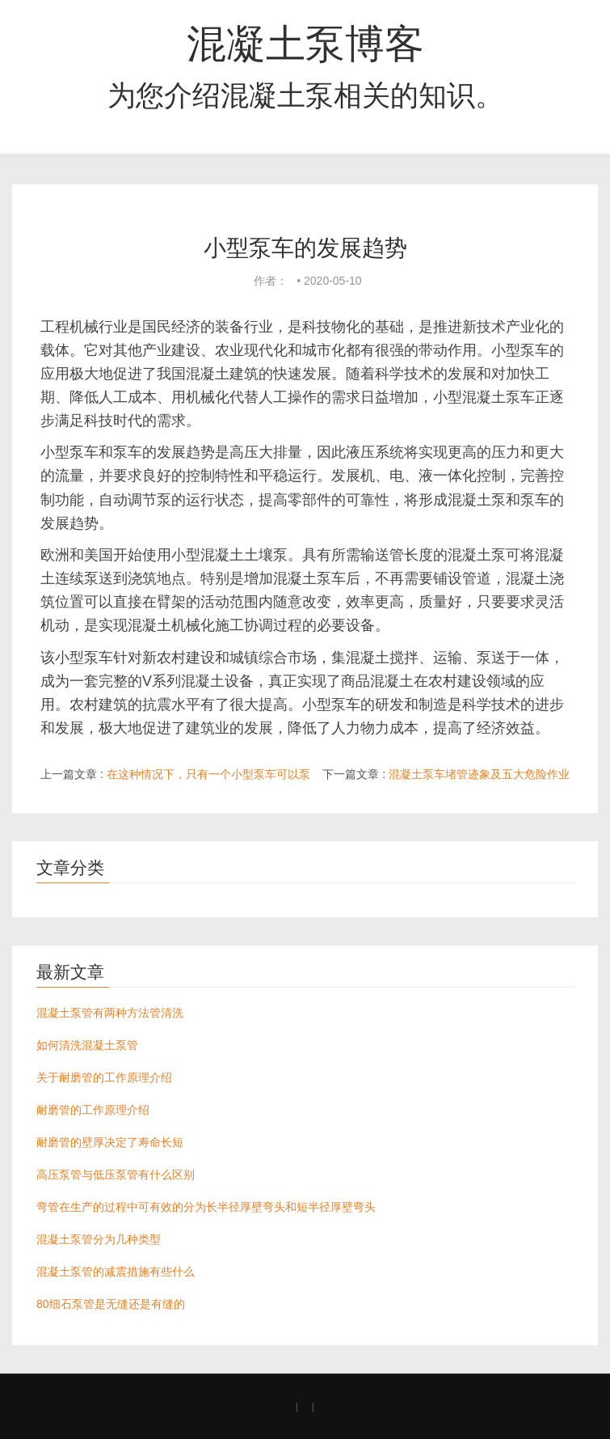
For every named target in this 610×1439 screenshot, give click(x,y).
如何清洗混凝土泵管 (87, 1045)
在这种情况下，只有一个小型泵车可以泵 (208, 774)
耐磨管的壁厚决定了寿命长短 (109, 1142)
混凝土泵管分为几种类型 (98, 1239)
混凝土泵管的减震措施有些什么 (115, 1271)
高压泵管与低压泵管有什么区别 (115, 1174)
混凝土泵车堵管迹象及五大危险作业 (479, 774)
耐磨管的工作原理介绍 (92, 1109)
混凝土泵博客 (305, 44)
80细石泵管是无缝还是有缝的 (110, 1303)
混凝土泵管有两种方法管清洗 (109, 1012)
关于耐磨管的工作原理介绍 (104, 1077)
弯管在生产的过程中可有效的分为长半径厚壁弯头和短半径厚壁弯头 (206, 1206)
